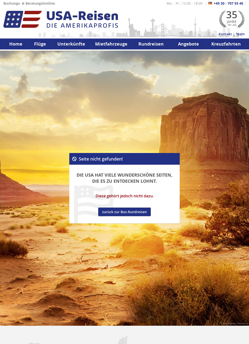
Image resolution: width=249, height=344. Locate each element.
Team (240, 34)
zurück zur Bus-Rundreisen (124, 212)
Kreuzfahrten (226, 44)
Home (15, 44)
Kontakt (225, 34)
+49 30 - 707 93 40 (225, 3)
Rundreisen (151, 44)
